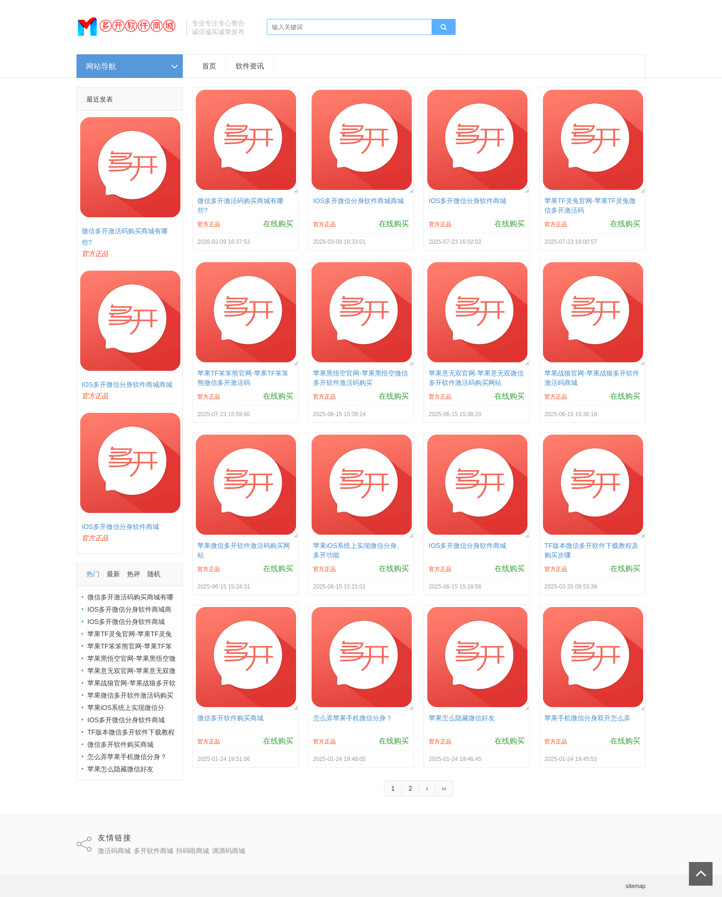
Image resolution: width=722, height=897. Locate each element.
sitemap (636, 886)
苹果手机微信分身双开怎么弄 (587, 718)
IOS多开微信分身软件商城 (120, 526)
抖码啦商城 (192, 850)
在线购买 (278, 224)
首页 (209, 66)
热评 (133, 574)
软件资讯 (250, 66)
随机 (154, 574)
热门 (93, 574)
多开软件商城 (153, 850)
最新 (113, 574)
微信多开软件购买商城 (120, 744)
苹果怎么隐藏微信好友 (120, 769)
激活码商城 (114, 850)
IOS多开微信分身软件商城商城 (127, 384)
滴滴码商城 (228, 850)
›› (444, 788)
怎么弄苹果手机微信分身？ (127, 756)
